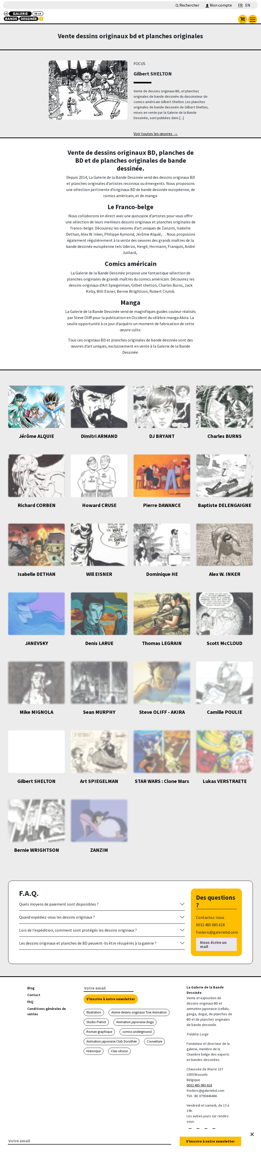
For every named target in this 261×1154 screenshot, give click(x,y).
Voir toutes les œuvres (156, 134)
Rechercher (187, 5)
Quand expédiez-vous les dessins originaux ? (57, 917)
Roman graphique (99, 1032)
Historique (93, 1051)
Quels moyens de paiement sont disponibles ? (59, 904)
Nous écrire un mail (213, 944)
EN (247, 5)
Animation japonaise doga (135, 1022)
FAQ (30, 1001)
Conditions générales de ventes (46, 1011)
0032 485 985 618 (199, 1085)
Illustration (93, 1012)
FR (240, 5)
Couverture (154, 1041)
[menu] (252, 19)
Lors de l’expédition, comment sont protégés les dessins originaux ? (78, 930)
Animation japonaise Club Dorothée (111, 1041)
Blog (30, 988)
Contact (33, 995)
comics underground (137, 1032)
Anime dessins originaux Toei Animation (139, 1012)
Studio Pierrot (96, 1022)
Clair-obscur (119, 1051)
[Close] (252, 1134)
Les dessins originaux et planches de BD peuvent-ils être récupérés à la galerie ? (87, 943)
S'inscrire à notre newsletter (110, 999)
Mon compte (218, 5)
